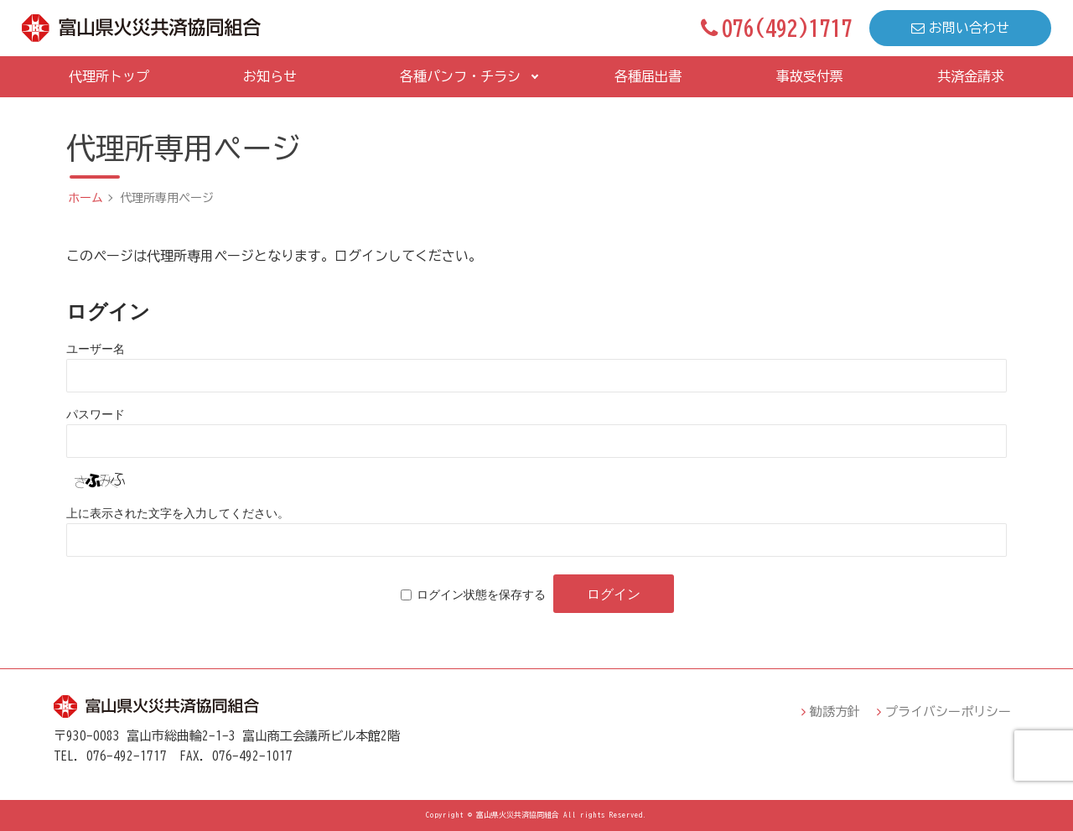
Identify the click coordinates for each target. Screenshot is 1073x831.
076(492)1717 (777, 28)
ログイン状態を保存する (481, 594)
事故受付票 (809, 76)
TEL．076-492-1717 (110, 756)
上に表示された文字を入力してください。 (177, 513)
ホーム (85, 198)
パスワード (95, 414)
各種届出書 (648, 76)
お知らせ (270, 76)
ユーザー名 (95, 349)
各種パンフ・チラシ (460, 76)
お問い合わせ (960, 27)
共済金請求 (970, 76)
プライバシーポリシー (948, 711)
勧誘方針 (835, 711)
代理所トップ (109, 76)
